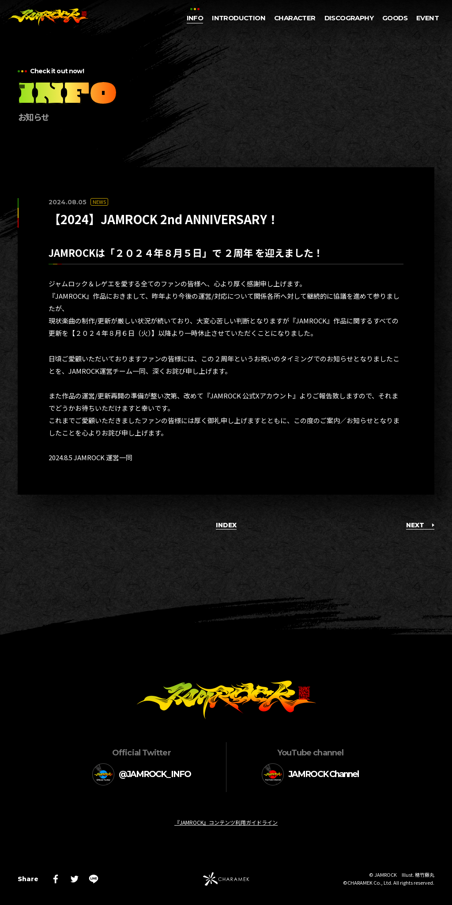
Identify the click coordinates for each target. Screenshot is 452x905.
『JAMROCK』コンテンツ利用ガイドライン (226, 822)
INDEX (226, 525)
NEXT (420, 525)
